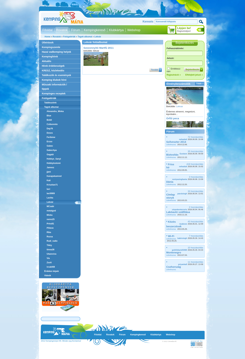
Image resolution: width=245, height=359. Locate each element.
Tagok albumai (85, 36)
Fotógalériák (69, 36)
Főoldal (47, 30)
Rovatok (62, 30)
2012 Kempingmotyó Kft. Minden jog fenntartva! (61, 341)
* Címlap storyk (170, 194)
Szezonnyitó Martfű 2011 (99, 47)
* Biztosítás (172, 153)
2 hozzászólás (187, 208)
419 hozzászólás (191, 165)
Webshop (133, 30)
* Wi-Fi (170, 236)
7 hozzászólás (190, 237)
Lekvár (97, 36)
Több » (200, 83)
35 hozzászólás (191, 152)
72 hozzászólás (191, 138)
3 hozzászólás (187, 178)
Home (47, 36)
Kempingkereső (94, 30)
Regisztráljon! (184, 31)
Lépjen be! (184, 28)
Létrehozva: (177, 144)
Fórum (75, 30)
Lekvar (179, 107)
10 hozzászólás (187, 248)
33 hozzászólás (190, 192)
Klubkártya (116, 30)
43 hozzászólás (191, 222)
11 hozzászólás (190, 263)
